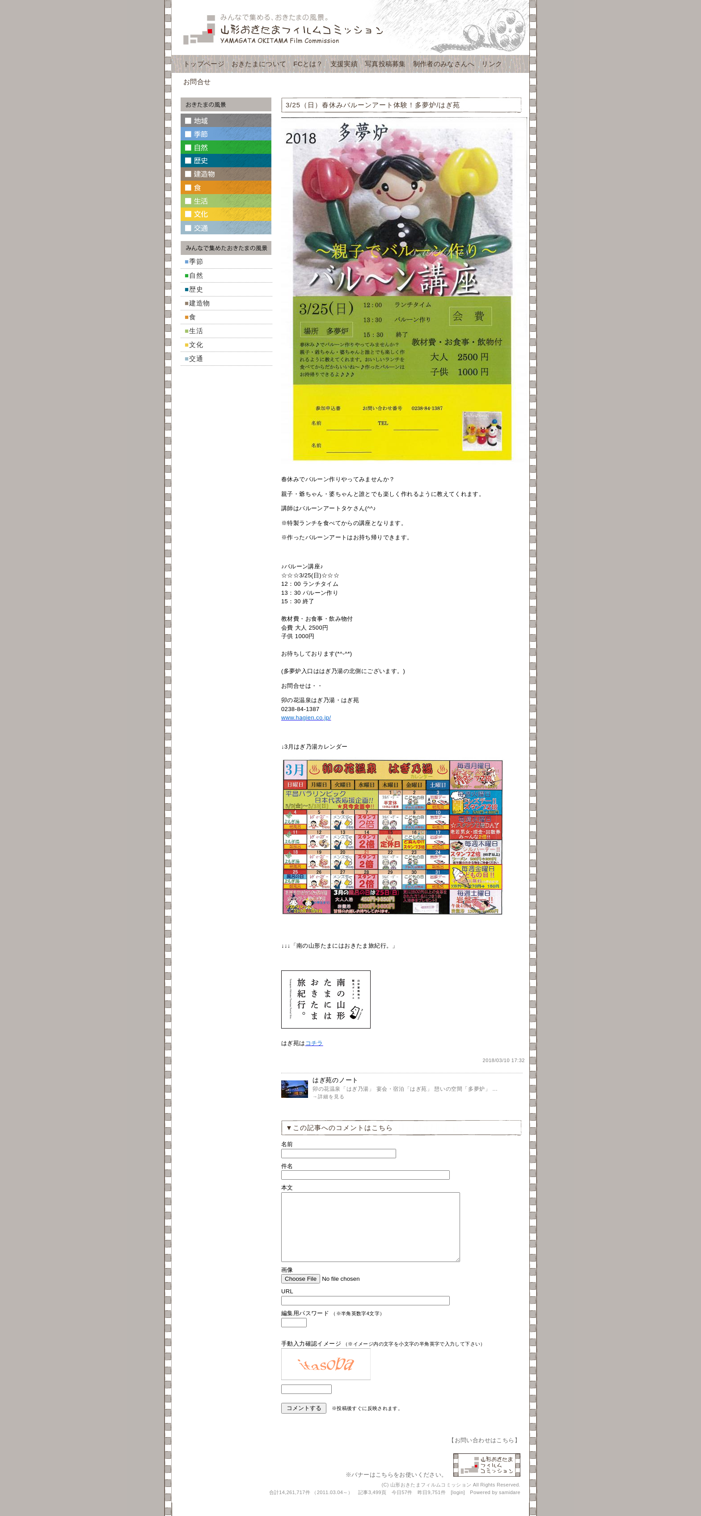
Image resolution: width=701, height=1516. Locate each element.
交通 (196, 358)
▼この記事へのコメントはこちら (339, 1127)
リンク (491, 64)
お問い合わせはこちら (485, 1453)
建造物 (199, 303)
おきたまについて (259, 64)
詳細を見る (331, 1096)
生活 (196, 331)
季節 (196, 261)
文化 (196, 344)
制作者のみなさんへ (444, 64)
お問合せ (197, 81)
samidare (509, 1505)
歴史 (196, 289)
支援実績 (344, 64)
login (458, 1505)
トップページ (203, 64)
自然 (196, 275)
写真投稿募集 (385, 64)
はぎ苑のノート (335, 1080)
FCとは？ (308, 64)
